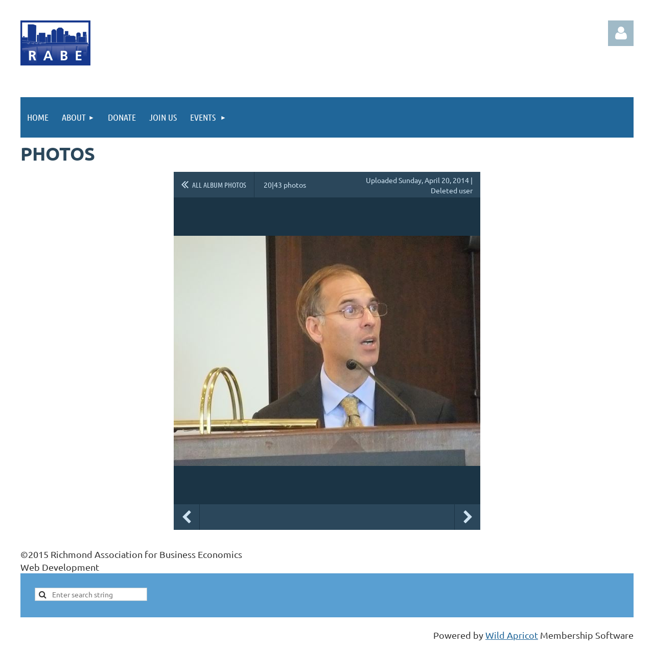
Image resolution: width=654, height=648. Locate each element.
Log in (621, 33)
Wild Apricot (511, 635)
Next (467, 517)
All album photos (219, 184)
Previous (186, 517)
